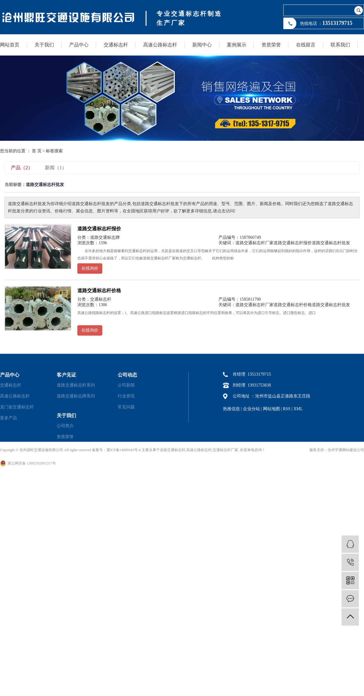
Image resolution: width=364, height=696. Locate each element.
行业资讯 (126, 396)
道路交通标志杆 (172, 450)
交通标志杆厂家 (225, 450)
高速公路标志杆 (160, 44)
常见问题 (126, 407)
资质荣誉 (271, 44)
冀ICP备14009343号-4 (123, 450)
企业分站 (251, 409)
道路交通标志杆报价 (99, 228)
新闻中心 (202, 44)
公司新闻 (126, 385)
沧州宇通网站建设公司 (346, 450)
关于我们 (44, 44)
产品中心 (79, 44)
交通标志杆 (116, 44)
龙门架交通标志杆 (17, 407)
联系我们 (340, 44)
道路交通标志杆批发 (331, 243)
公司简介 (65, 426)
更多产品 (8, 418)
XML (298, 409)
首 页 (37, 151)
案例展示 (236, 44)
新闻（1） (56, 167)
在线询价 (89, 268)
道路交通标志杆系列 (76, 385)
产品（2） (22, 167)
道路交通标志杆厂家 (254, 243)
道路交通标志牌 (105, 237)
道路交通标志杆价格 (99, 290)
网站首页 (9, 44)
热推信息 (231, 409)
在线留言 (305, 44)
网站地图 (271, 409)
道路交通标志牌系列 (76, 396)
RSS (286, 409)
